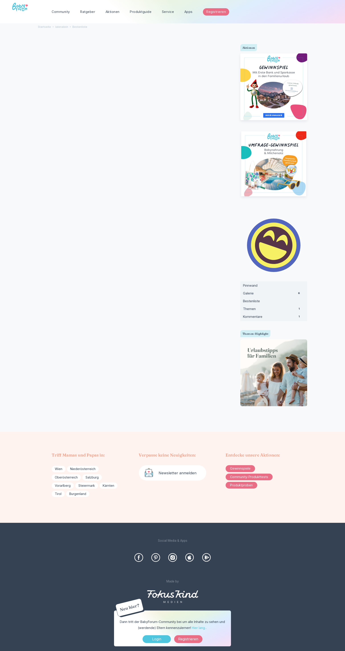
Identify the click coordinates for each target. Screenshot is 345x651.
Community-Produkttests (249, 477)
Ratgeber (87, 12)
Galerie (273, 294)
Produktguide (140, 12)
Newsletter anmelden (177, 473)
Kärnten (108, 485)
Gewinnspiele (240, 468)
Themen (273, 310)
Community (61, 12)
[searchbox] (314, 12)
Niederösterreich (83, 469)
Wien (58, 469)
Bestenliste (251, 301)
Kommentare (273, 317)
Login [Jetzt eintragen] (156, 639)
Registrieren (216, 12)
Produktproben (241, 485)
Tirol (58, 494)
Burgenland (77, 494)
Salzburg (92, 477)
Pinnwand (250, 285)
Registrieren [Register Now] (188, 639)
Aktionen (113, 12)
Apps (188, 12)
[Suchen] (331, 12)
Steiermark (86, 485)
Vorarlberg (63, 485)
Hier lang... (199, 628)
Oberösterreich (66, 477)
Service (168, 12)
